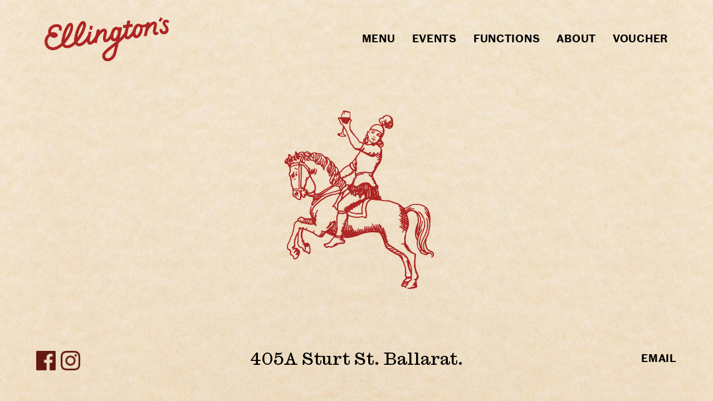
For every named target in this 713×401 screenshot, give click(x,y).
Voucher (640, 38)
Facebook (46, 360)
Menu (378, 38)
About (576, 38)
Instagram (70, 360)
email (659, 358)
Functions (506, 38)
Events (434, 38)
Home (107, 39)
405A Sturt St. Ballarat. (356, 358)
